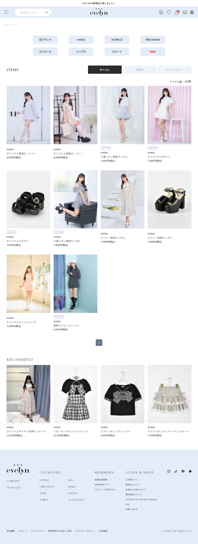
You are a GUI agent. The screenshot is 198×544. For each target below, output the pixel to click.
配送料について (133, 484)
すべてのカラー (174, 69)
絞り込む (105, 69)
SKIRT (72, 486)
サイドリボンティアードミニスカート (168, 431)
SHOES (72, 493)
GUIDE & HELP (140, 472)
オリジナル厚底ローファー (21, 153)
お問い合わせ (132, 509)
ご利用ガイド (132, 479)
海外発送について (134, 494)
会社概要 (10, 530)
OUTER (44, 480)
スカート (117, 51)
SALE (153, 51)
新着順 (139, 69)
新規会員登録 (101, 479)
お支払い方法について (136, 489)
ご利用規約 (103, 530)
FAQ (128, 504)
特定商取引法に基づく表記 (60, 530)
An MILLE (117, 39)
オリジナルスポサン (159, 156)
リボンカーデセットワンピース (71, 431)
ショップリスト (38, 530)
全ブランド (45, 39)
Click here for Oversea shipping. (141, 499)
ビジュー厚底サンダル (113, 237)
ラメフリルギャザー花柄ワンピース (26, 431)
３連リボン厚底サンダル (114, 156)
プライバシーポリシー (85, 530)
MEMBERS (104, 472)
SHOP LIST (14, 487)
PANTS (44, 499)
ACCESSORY (76, 499)
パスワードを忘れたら (105, 489)
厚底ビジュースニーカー (67, 325)
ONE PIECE (47, 486)
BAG (71, 480)
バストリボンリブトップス (115, 431)
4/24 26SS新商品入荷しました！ (99, 3)
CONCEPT (13, 481)
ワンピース (45, 51)
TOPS (43, 493)
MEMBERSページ (103, 484)
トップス (81, 51)
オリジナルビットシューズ (21, 322)
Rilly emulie (153, 39)
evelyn (81, 39)
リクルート (23, 530)
